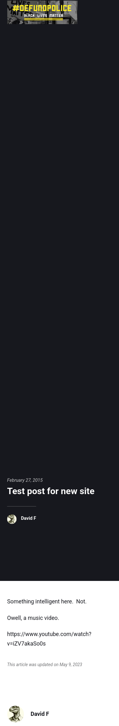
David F (28, 518)
